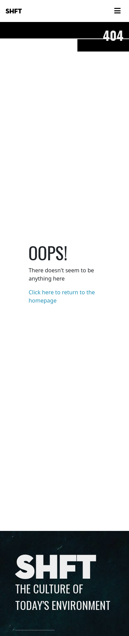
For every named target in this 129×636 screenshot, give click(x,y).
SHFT (14, 11)
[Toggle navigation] (117, 11)
